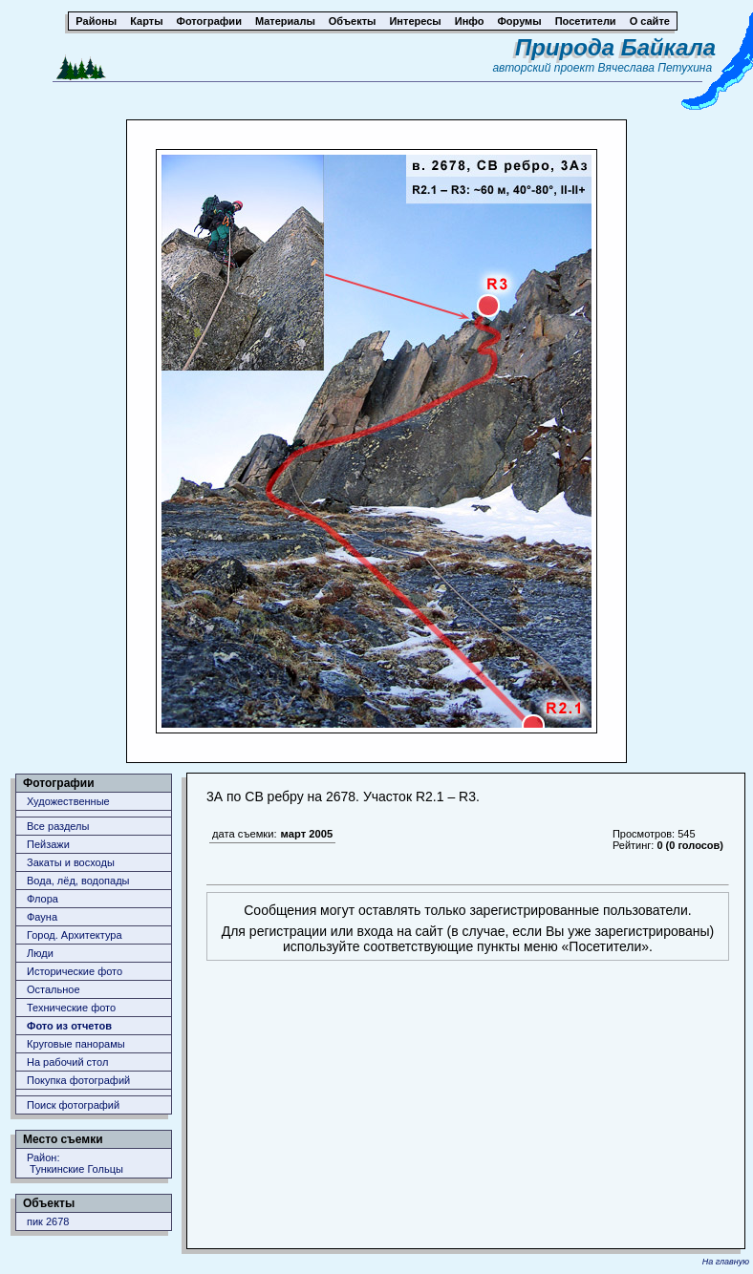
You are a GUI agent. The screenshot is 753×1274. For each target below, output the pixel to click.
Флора (42, 898)
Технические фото (71, 1007)
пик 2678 (48, 1221)
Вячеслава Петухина (655, 67)
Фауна (42, 917)
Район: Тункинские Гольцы (75, 1163)
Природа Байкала (615, 47)
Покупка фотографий (78, 1080)
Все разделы (58, 826)
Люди (40, 953)
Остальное (53, 989)
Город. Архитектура (74, 935)
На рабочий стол (67, 1062)
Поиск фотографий (73, 1105)
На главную (725, 1261)
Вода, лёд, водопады (78, 880)
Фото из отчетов (69, 1025)
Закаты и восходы (71, 862)
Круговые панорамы (76, 1044)
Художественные (68, 801)
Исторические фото (74, 971)
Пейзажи (48, 844)
